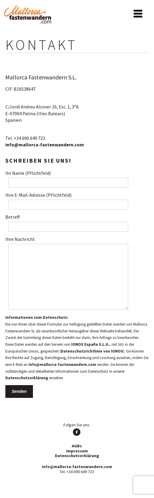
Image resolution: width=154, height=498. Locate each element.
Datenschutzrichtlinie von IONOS (92, 351)
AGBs (77, 446)
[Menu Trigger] (137, 12)
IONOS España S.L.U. (90, 344)
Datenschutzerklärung (26, 377)
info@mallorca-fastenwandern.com (44, 145)
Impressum (77, 451)
